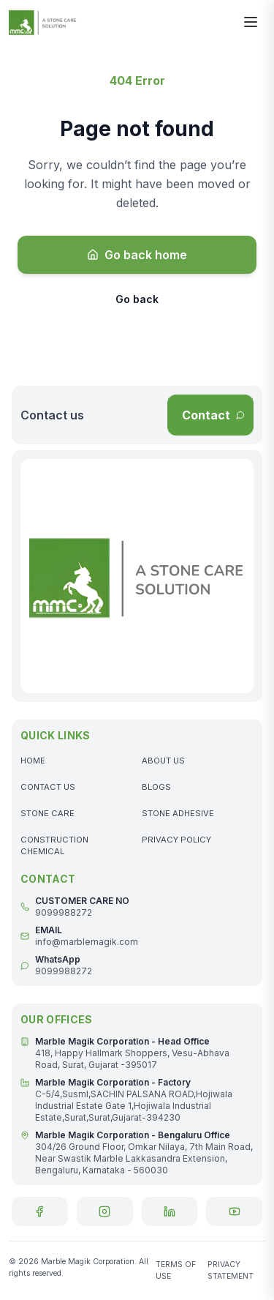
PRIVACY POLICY (176, 839)
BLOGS (156, 787)
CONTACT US (47, 787)
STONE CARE (47, 813)
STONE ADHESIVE (178, 813)
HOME (32, 760)
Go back (137, 299)
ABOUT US (163, 760)
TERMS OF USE (176, 1270)
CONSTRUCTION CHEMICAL (54, 845)
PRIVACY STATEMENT (231, 1270)
